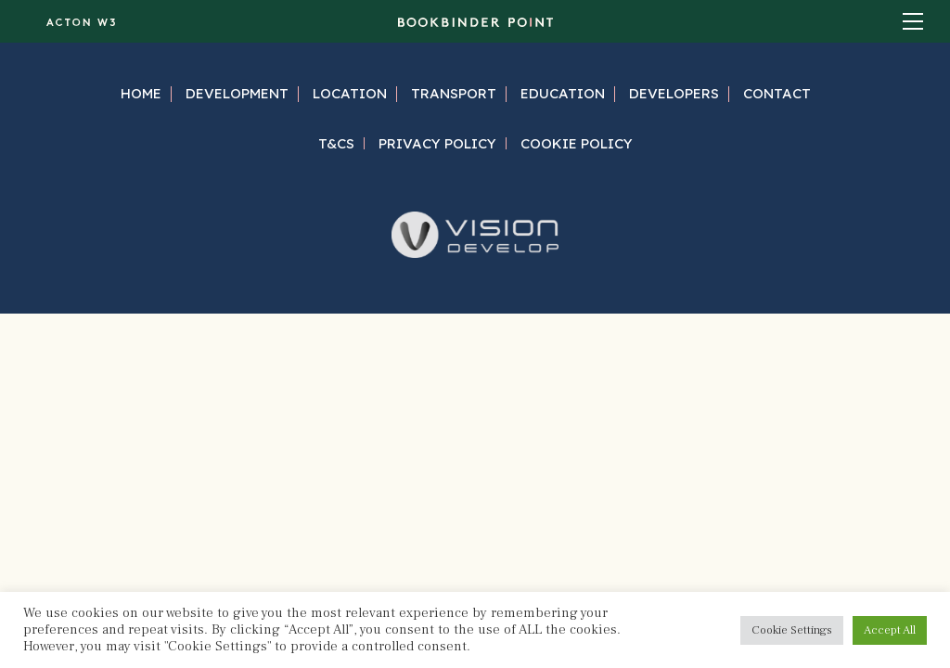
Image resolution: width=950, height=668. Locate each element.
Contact (777, 93)
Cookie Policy (576, 143)
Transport (453, 93)
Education (562, 93)
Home (141, 93)
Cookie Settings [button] (791, 630)
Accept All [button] (890, 630)
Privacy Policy (437, 143)
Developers (674, 93)
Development (237, 93)
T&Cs (336, 143)
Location (350, 93)
